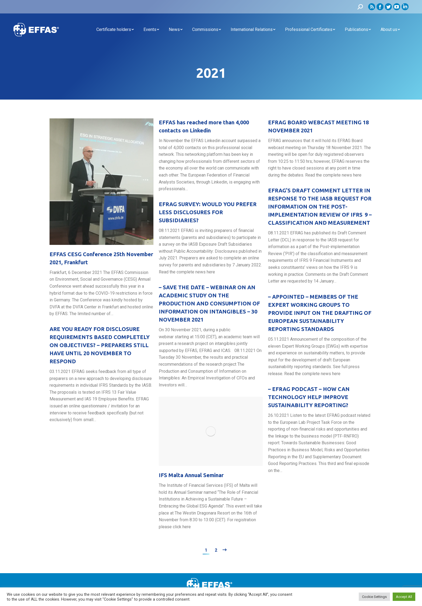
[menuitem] (115, 29)
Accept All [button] (404, 597)
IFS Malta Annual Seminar (191, 475)
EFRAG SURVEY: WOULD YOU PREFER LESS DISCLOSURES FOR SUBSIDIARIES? (207, 212)
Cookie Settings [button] (374, 597)
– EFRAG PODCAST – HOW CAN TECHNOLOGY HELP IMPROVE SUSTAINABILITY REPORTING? (309, 397)
